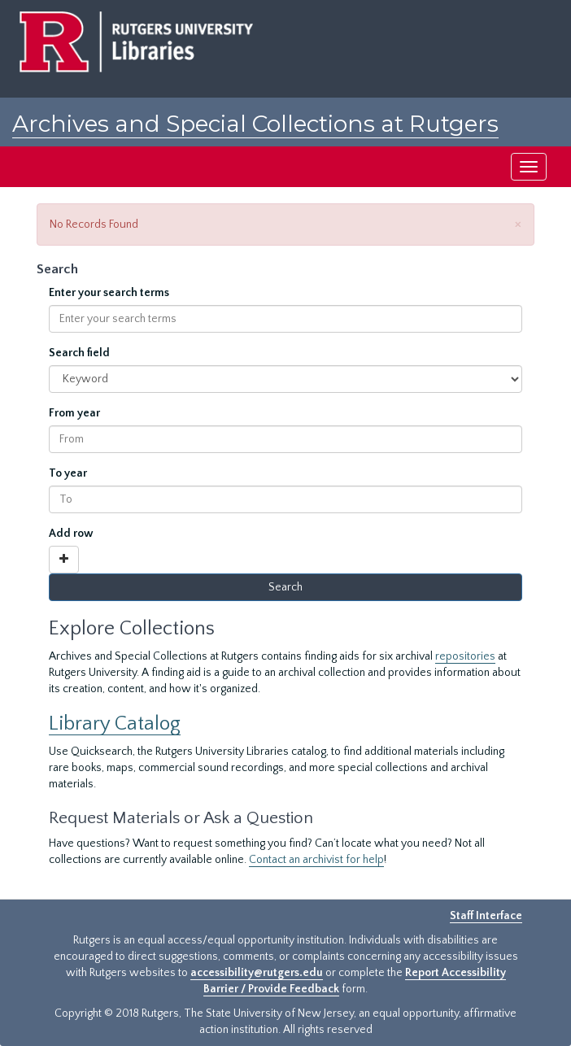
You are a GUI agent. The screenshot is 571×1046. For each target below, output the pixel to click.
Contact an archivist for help (316, 859)
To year (68, 473)
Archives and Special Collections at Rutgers (255, 123)
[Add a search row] (64, 559)
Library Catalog (115, 723)
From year (74, 413)
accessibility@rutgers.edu (256, 972)
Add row (71, 533)
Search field (79, 353)
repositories (465, 656)
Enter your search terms (109, 292)
